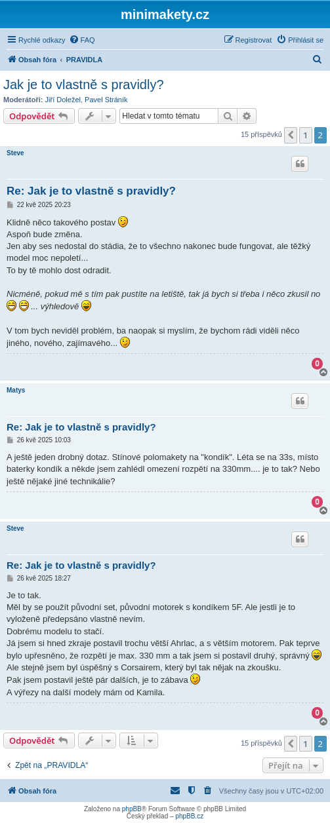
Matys (16, 390)
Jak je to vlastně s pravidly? (83, 84)
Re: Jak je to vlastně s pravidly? (91, 191)
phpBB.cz (189, 816)
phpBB (132, 809)
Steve (15, 153)
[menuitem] (82, 40)
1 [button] (305, 135)
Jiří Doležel (63, 100)
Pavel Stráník (106, 100)
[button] (290, 135)
